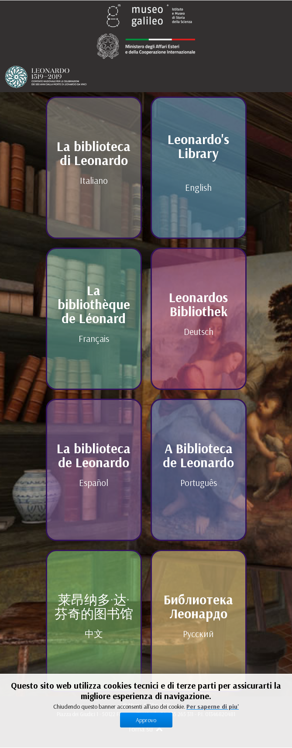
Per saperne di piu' (212, 706)
